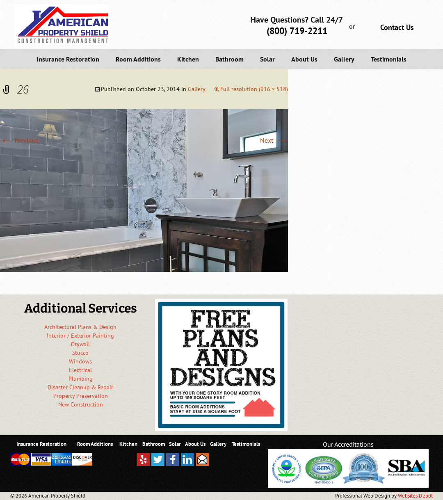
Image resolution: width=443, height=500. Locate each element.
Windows (80, 361)
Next (274, 140)
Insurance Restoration (68, 59)
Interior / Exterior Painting (80, 335)
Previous (19, 140)
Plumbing (81, 378)
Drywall (80, 344)
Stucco (80, 352)
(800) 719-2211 (297, 31)
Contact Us (397, 27)
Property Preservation (80, 396)
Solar (267, 59)
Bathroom (229, 59)
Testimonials (388, 59)
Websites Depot (415, 495)
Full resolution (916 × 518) (254, 89)
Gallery (344, 59)
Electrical (80, 370)
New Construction (80, 404)
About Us (304, 59)
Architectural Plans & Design (80, 327)
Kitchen (188, 59)
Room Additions (138, 59)
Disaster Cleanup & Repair (80, 387)
